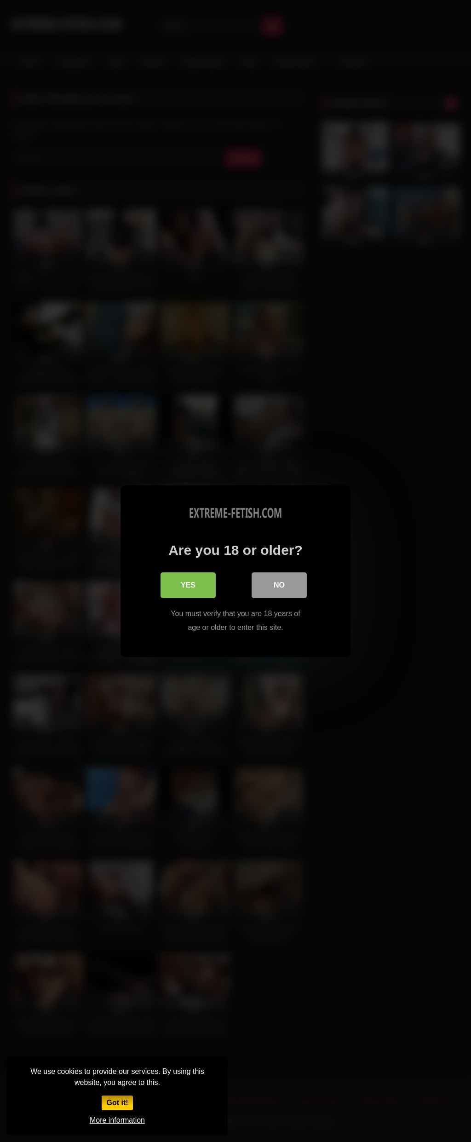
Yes (188, 584)
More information (117, 1120)
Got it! (117, 1103)
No (279, 584)
